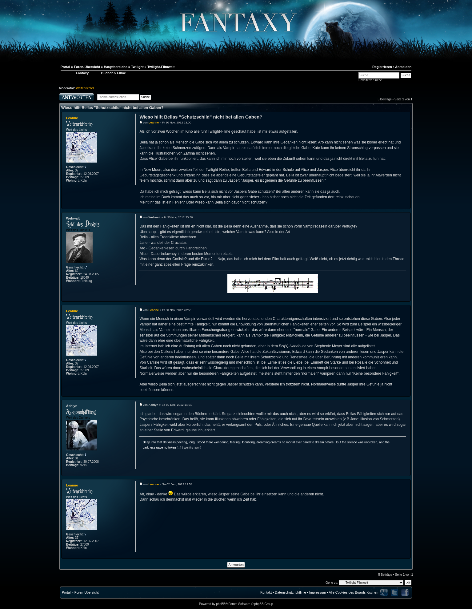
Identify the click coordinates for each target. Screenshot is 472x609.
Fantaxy (82, 73)
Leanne (72, 118)
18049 (84, 277)
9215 (83, 465)
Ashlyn (72, 406)
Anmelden (403, 67)
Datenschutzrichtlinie (290, 592)
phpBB (220, 604)
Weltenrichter (85, 88)
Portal (66, 592)
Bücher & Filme (113, 73)
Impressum (317, 592)
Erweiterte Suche (370, 80)
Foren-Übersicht (86, 592)
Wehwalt (73, 218)
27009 (84, 177)
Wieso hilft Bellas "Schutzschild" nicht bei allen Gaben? (112, 108)
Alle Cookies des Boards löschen (353, 592)
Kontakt (266, 592)
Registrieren (382, 67)
